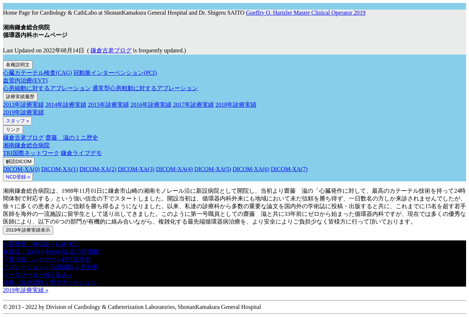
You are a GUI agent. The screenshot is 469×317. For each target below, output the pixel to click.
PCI (74, 244)
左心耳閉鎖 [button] (84, 251)
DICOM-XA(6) (251, 169)
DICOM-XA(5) (212, 169)
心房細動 (61, 267)
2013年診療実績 (23, 105)
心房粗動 (86, 267)
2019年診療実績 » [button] (25, 290)
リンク (13, 129)
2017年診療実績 (193, 105)
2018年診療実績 (235, 105)
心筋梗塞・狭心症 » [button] (28, 244)
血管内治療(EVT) (25, 80)
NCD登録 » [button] (18, 177)
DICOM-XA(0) (21, 169)
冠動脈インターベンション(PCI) (115, 73)
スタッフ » (17, 121)
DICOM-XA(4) (174, 169)
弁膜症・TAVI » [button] (23, 251)
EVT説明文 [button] (76, 259)
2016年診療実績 (150, 105)
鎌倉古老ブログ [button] (111, 50)
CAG (62, 244)
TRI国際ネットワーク (31, 153)
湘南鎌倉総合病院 (26, 145)
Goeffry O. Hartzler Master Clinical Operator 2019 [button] (305, 13)
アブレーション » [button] (25, 267)
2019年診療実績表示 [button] (28, 230)
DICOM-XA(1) (59, 169)
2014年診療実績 (65, 105)
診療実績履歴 (20, 96)
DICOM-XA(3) (136, 169)
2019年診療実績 (23, 112)
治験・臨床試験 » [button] (25, 282)
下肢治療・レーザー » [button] (31, 259)
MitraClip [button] (57, 251)
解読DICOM (19, 161)
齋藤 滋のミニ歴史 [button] (71, 137)
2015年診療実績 (108, 105)
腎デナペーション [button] (73, 282)
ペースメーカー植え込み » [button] (37, 275)
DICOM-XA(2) (98, 169)
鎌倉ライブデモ (81, 153)
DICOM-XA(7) (289, 169)
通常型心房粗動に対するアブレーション (145, 88)
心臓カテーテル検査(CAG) (37, 73)
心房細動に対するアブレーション (47, 88)
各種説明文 (18, 64)
